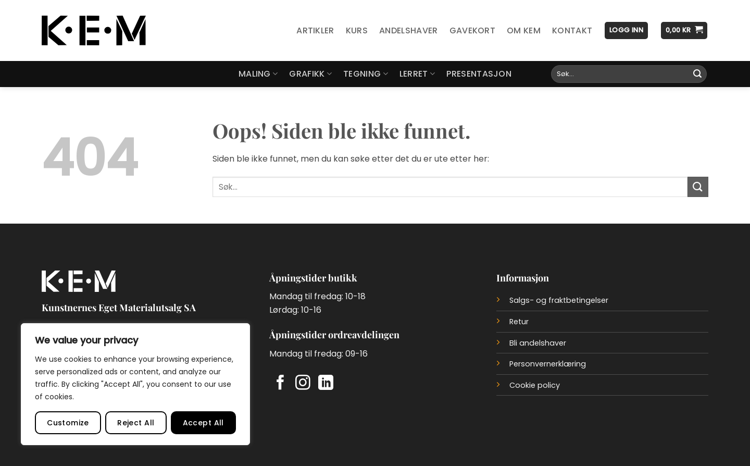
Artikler (315, 30)
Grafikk (310, 74)
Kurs (357, 30)
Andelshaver (408, 30)
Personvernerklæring (547, 364)
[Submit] (697, 74)
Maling (258, 74)
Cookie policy (534, 385)
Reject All (135, 423)
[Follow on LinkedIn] (325, 383)
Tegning (365, 74)
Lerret (417, 74)
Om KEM (524, 30)
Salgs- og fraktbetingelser (558, 300)
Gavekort (472, 30)
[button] (626, 30)
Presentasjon (478, 74)
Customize (68, 423)
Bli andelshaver (537, 343)
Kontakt (572, 30)
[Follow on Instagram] (302, 383)
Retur (519, 321)
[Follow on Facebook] (280, 383)
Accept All (203, 423)
